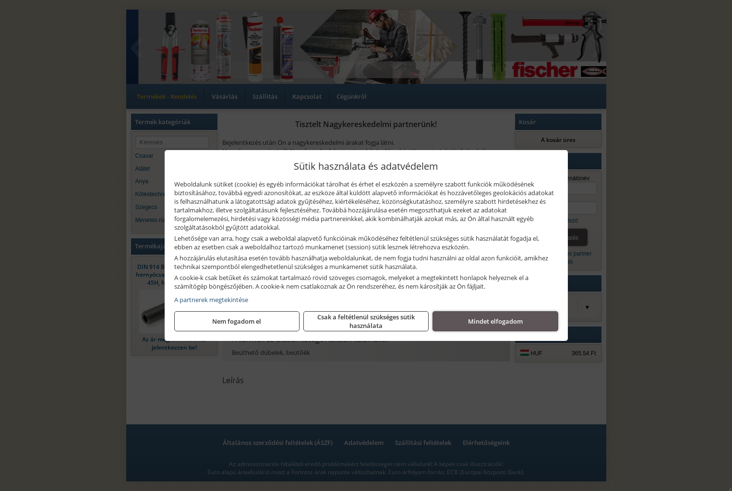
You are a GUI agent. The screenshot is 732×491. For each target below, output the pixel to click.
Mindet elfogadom (495, 321)
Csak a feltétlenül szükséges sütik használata (366, 321)
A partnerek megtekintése (211, 299)
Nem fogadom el (236, 321)
